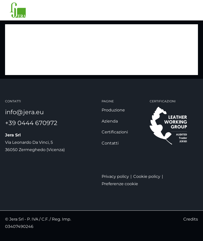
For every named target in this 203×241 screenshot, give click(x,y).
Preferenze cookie (120, 183)
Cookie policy (146, 176)
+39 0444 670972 (31, 123)
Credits (190, 219)
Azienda (110, 121)
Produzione (113, 110)
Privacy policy (115, 176)
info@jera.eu (24, 112)
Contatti (110, 143)
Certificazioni (115, 132)
